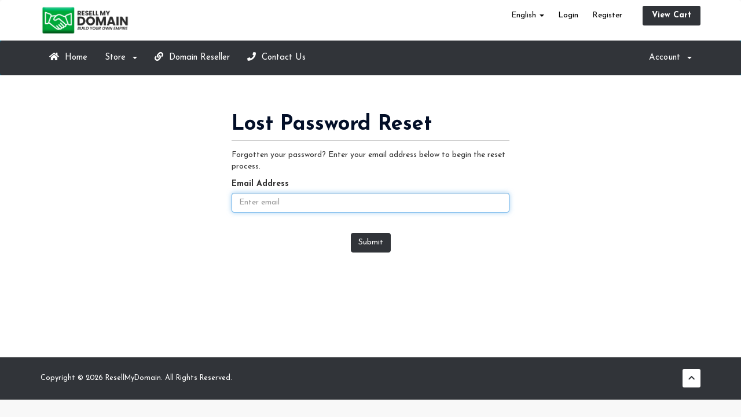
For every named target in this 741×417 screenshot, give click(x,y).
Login (568, 15)
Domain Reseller (192, 57)
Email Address (260, 184)
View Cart (671, 15)
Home (68, 57)
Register (607, 15)
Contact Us (276, 57)
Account (670, 57)
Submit (370, 242)
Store (121, 57)
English (527, 15)
